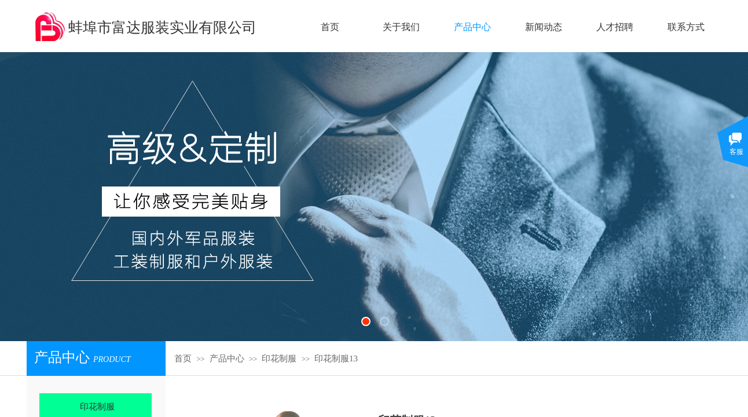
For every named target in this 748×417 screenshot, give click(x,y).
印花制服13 (336, 358)
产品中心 (227, 358)
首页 (183, 358)
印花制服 (279, 358)
